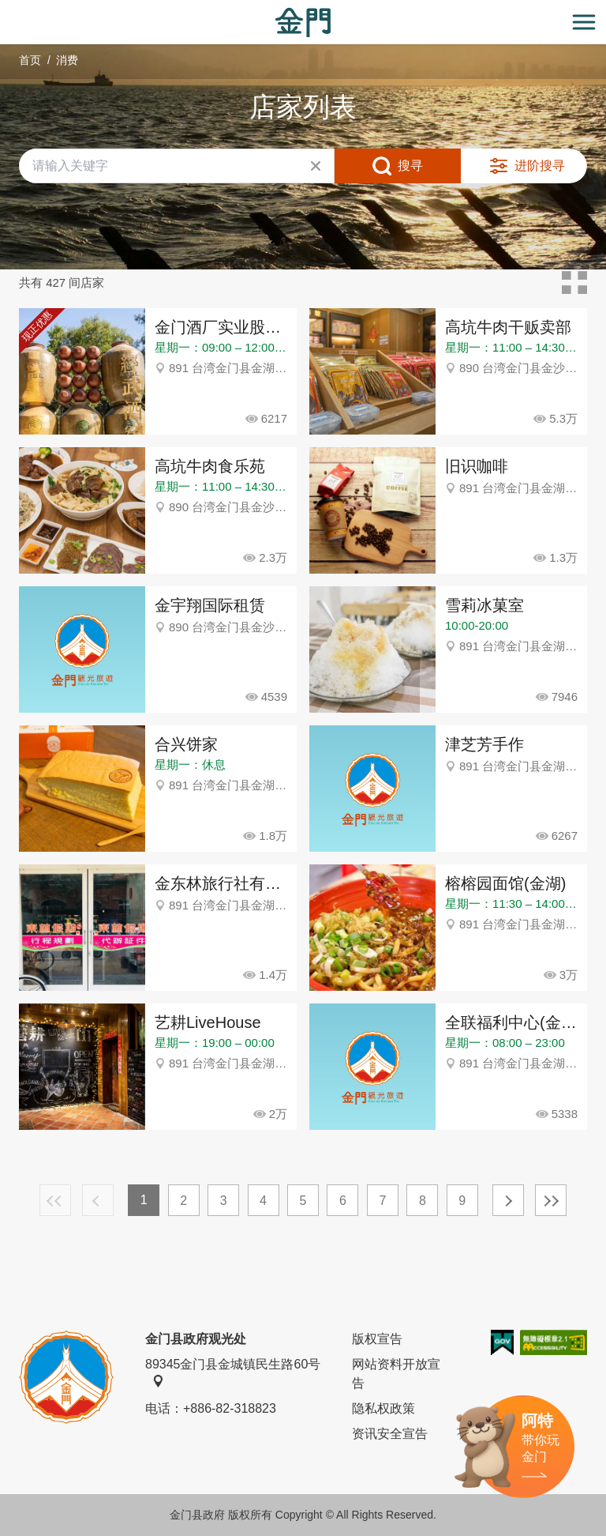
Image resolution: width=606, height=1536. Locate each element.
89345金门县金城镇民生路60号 (232, 1372)
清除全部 (315, 166)
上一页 (98, 1200)
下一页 (508, 1200)
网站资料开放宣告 (396, 1373)
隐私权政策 (383, 1408)
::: (5, 9)
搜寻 (410, 165)
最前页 (55, 1200)
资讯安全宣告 (390, 1433)
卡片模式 (574, 283)
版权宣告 (377, 1339)
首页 (30, 60)
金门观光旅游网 (303, 22)
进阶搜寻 (539, 165)
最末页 (551, 1200)
